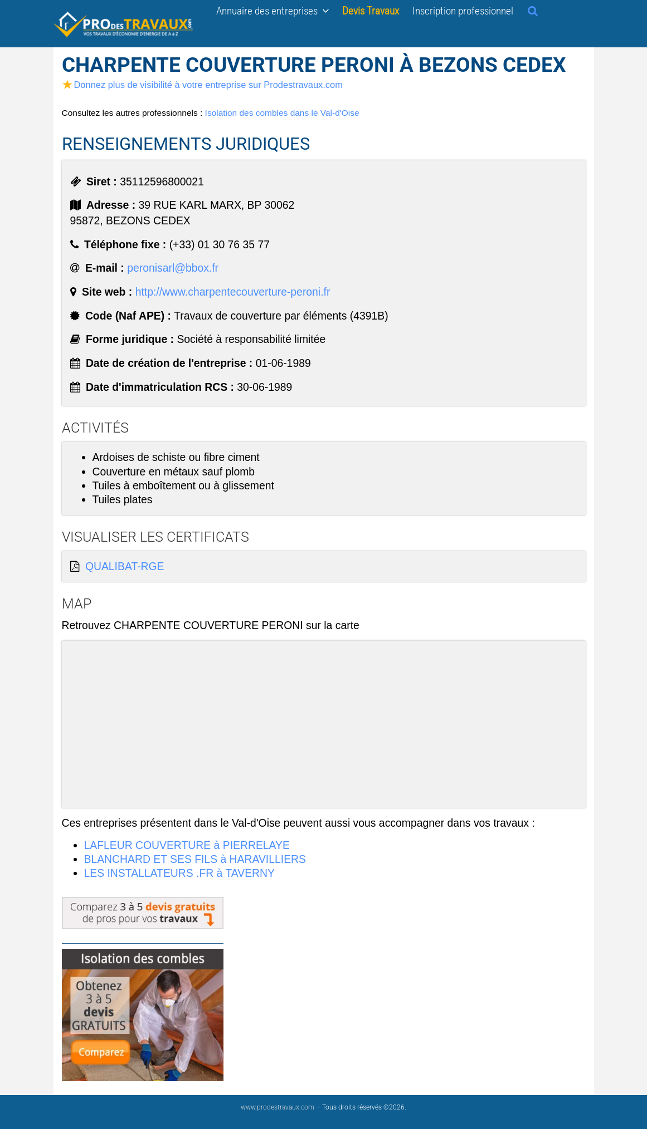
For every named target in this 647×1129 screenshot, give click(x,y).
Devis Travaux (370, 10)
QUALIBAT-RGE (124, 566)
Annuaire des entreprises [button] (272, 10)
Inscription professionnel (462, 10)
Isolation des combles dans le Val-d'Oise (282, 112)
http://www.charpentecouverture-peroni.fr (232, 292)
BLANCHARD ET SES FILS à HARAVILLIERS (195, 859)
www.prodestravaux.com (277, 1107)
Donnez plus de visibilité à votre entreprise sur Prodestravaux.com (202, 85)
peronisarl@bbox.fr (172, 268)
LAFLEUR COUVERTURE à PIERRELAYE (187, 845)
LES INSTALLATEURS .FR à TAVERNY (179, 873)
